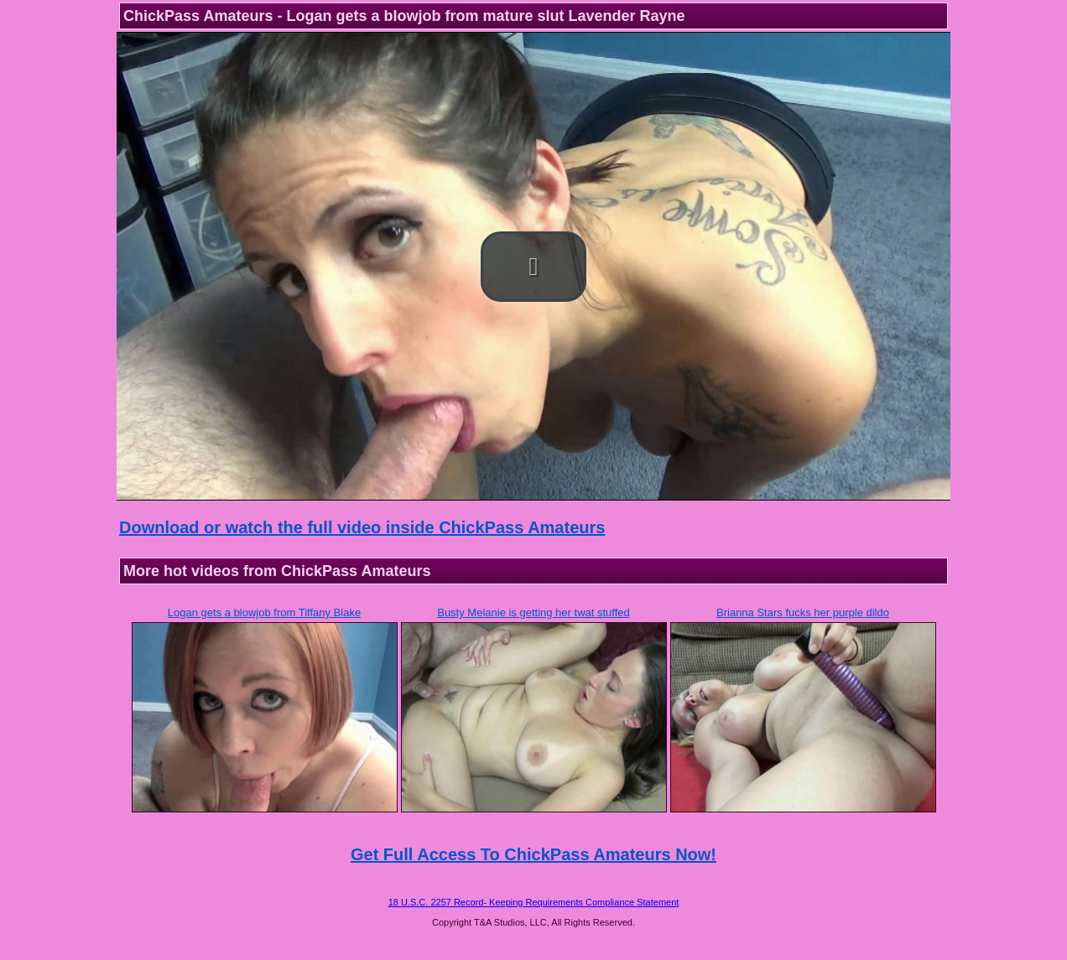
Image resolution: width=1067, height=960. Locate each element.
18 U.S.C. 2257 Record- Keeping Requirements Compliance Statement (533, 902)
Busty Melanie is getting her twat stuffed (533, 612)
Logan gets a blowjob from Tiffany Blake (264, 612)
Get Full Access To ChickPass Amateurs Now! (533, 854)
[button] (533, 266)
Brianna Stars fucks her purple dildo (802, 612)
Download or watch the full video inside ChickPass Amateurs (362, 527)
